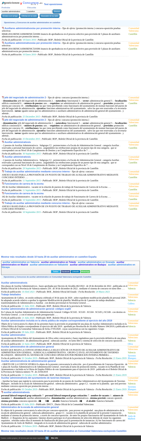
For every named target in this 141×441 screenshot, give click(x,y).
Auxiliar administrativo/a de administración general (28, 361)
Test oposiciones (53, 4)
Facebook (66, 272)
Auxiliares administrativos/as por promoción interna (32, 28)
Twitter (55, 272)
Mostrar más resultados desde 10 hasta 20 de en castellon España (49, 257)
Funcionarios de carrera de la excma (24, 184)
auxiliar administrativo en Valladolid (49, 264)
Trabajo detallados (11, 294)
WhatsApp (85, 272)
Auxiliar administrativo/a (18, 142)
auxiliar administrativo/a (17, 392)
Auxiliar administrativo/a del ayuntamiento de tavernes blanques (35, 378)
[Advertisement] (64, 76)
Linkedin (75, 272)
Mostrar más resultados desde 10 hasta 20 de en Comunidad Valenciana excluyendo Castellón (64, 431)
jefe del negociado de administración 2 (25, 97)
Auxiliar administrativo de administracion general (27, 347)
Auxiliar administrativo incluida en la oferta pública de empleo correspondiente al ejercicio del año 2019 (56, 320)
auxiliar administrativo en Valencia (21, 262)
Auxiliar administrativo (13, 335)
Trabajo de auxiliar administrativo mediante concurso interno (37, 171)
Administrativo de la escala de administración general (30, 407)
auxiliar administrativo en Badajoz (88, 264)
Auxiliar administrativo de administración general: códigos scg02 (36, 309)
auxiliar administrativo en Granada (96, 262)
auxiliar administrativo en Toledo (59, 262)
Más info (54, 438)
